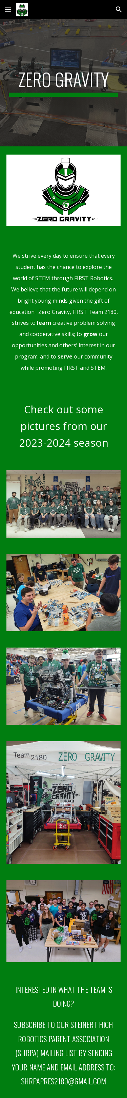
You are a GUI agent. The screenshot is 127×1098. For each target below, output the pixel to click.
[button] (8, 9)
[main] (63, 82)
